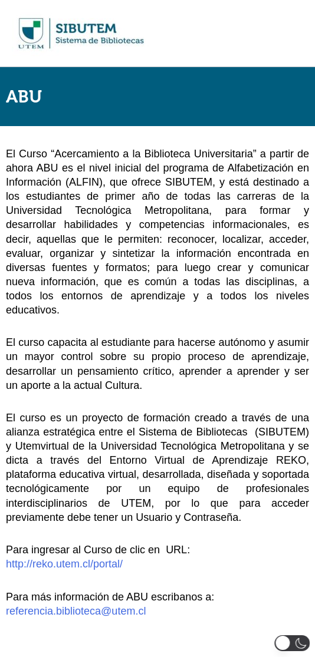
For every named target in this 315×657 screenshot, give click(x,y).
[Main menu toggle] (290, 33)
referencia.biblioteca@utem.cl (76, 611)
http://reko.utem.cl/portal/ (64, 564)
